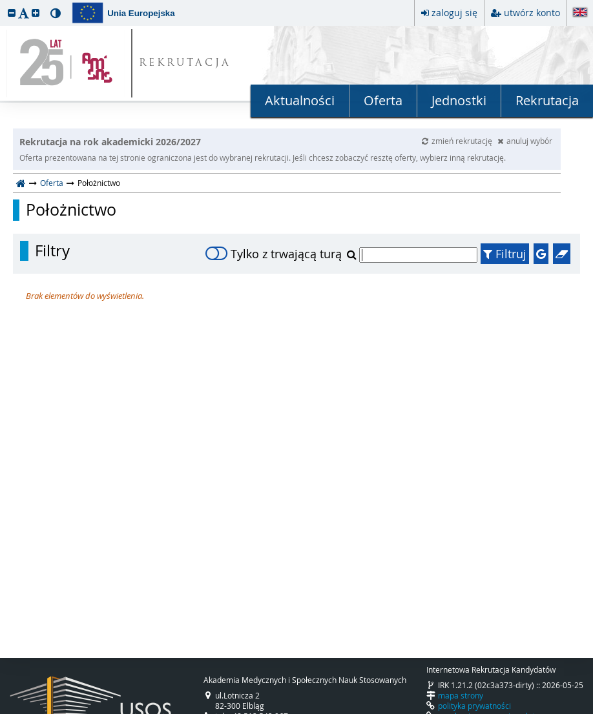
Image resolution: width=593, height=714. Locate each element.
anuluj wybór (524, 141)
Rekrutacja (547, 100)
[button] (12, 12)
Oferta (383, 100)
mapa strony (460, 695)
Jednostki (459, 100)
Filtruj (504, 253)
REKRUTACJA (185, 63)
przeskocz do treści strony (3, 3)
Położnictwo (71, 209)
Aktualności (300, 100)
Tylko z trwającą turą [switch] (273, 253)
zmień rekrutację (458, 141)
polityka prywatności (474, 705)
